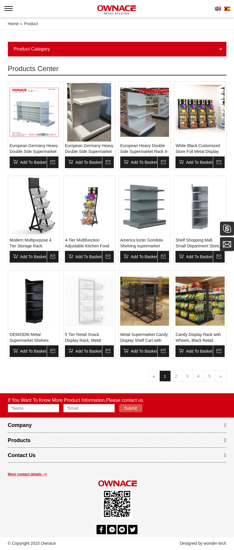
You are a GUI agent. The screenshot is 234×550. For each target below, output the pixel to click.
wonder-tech (215, 543)
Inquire (52, 162)
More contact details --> (27, 474)
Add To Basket (33, 162)
